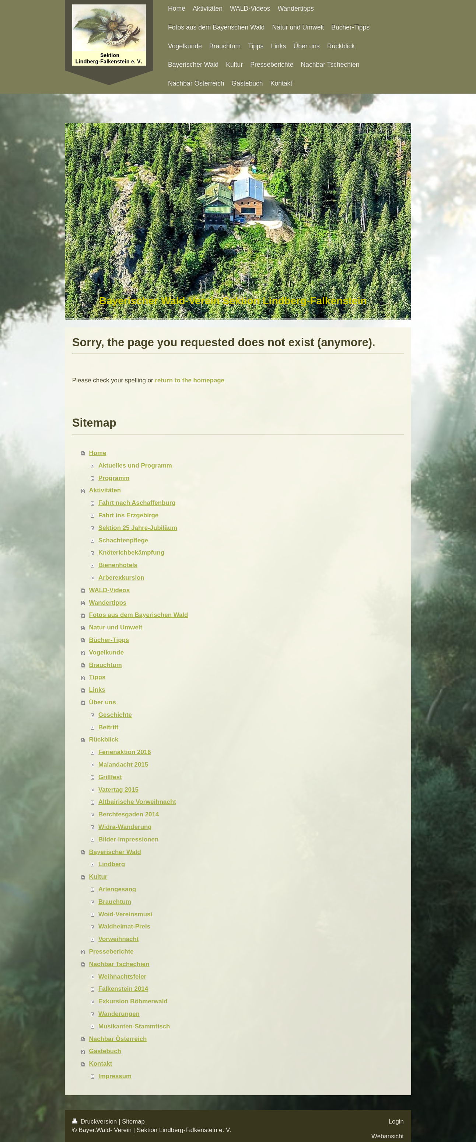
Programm (113, 478)
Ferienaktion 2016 (124, 752)
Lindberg (111, 864)
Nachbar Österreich (118, 1038)
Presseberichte (111, 951)
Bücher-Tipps (109, 639)
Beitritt (108, 727)
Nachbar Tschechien (119, 964)
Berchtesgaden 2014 (128, 814)
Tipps (97, 677)
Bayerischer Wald (115, 851)
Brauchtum (105, 665)
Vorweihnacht (118, 939)
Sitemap (133, 1121)
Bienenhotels (117, 565)
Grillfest (110, 777)
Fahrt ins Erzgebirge (128, 515)
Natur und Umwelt (116, 627)
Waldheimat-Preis (124, 926)
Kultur (98, 876)
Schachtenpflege (123, 540)
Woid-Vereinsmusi (125, 914)
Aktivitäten (105, 490)
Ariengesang (117, 889)
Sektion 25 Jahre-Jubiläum (137, 527)
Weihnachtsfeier (122, 976)
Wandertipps (108, 602)
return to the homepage (189, 380)
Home (97, 453)
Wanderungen (119, 1013)
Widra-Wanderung (125, 826)
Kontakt (100, 1063)
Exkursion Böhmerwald (133, 1001)
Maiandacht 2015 (123, 764)
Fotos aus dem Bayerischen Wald (138, 614)
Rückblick (104, 739)
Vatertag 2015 (118, 789)
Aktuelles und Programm (135, 465)
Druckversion (95, 1121)
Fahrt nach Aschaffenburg (137, 502)
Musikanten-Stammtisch (134, 1026)
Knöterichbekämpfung (131, 552)
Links (97, 689)
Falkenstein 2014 (123, 988)
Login (396, 1121)
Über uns (102, 702)
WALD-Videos (109, 590)
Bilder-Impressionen (128, 839)
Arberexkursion (121, 577)
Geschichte (115, 714)
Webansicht (387, 1136)
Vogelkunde (106, 652)
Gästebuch (105, 1051)
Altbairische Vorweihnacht (137, 801)
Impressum (115, 1076)
